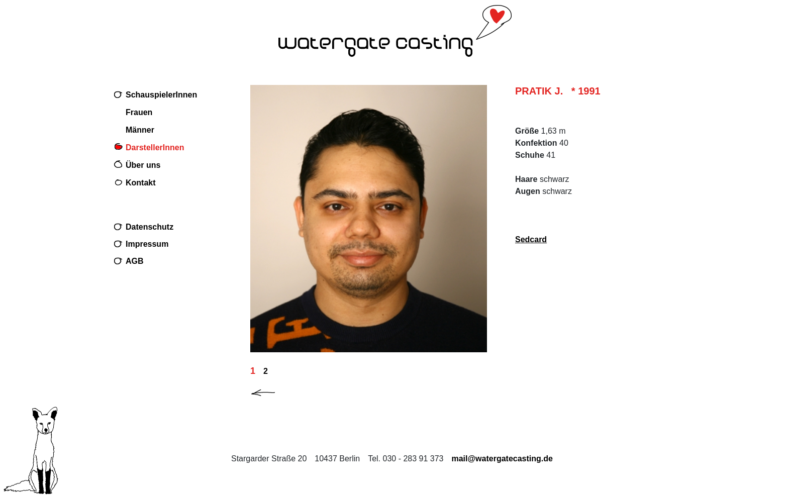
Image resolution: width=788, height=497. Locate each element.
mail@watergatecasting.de (501, 458)
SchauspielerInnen (161, 94)
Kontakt (141, 182)
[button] (271, 390)
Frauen (139, 112)
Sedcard (531, 239)
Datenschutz (149, 227)
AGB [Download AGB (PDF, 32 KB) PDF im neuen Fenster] (135, 261)
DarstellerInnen (155, 147)
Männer (140, 130)
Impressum (147, 244)
